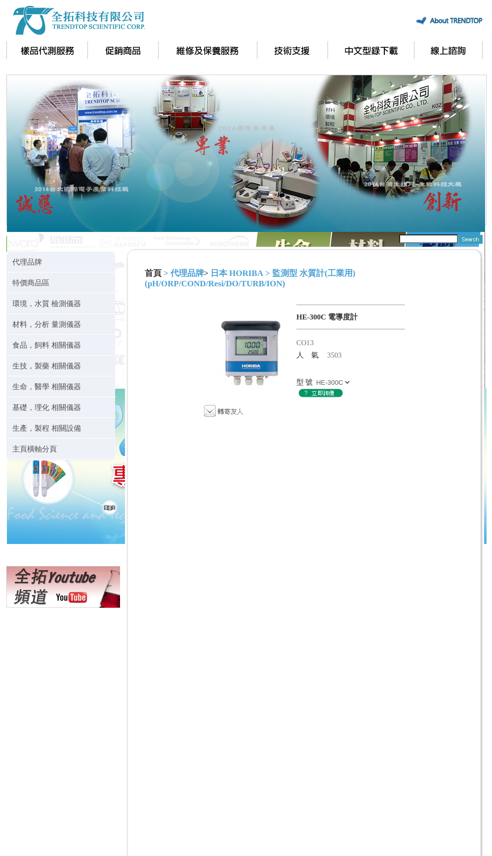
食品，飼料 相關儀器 (46, 345)
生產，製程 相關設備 (46, 428)
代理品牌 (27, 262)
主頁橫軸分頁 (34, 449)
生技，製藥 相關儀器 (46, 365)
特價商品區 (30, 282)
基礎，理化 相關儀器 (46, 407)
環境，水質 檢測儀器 (46, 303)
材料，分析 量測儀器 (46, 324)
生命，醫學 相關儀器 (46, 386)
